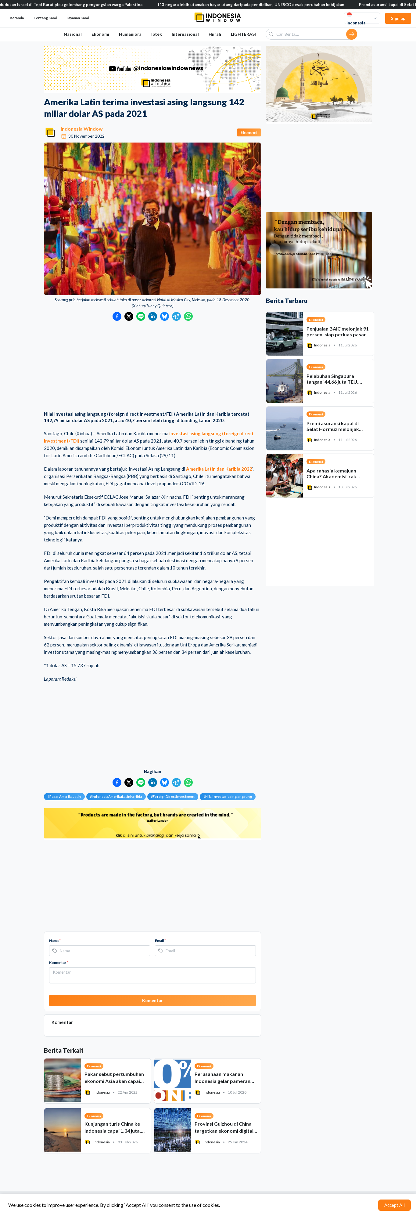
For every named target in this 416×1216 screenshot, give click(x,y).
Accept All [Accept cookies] (394, 1205)
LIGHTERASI (243, 34)
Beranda (17, 18)
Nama (55, 940)
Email (160, 940)
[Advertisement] (152, 366)
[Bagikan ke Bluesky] (164, 316)
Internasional (185, 34)
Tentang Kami (45, 18)
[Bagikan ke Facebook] (117, 316)
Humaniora (130, 34)
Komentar (58, 962)
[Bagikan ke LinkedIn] (152, 316)
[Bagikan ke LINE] (140, 316)
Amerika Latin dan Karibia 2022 (219, 469)
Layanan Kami (77, 18)
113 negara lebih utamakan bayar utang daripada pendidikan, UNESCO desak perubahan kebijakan (257, 4)
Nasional (73, 34)
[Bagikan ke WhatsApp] (188, 316)
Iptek (156, 34)
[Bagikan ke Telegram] (176, 316)
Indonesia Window (82, 129)
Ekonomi (100, 34)
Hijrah (215, 34)
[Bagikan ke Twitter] (128, 316)
